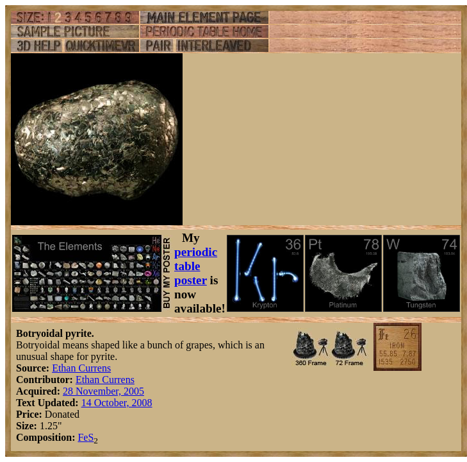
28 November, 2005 (103, 391)
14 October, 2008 (116, 402)
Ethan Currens (81, 368)
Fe (83, 437)
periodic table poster (195, 266)
